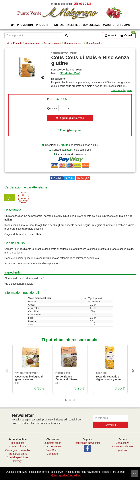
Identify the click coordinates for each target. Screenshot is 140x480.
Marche (108, 24)
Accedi (110, 35)
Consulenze (91, 24)
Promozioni (25, 24)
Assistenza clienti (17, 453)
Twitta (71, 178)
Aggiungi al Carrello (70, 118)
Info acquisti (17, 442)
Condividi (58, 178)
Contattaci (52, 453)
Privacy (17, 461)
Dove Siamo (52, 450)
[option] (27, 66)
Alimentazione (32, 43)
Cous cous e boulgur (75, 43)
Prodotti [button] (44, 24)
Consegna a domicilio (17, 450)
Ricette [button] (73, 24)
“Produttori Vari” (70, 73)
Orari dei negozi (53, 446)
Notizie (59, 24)
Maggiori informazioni (66, 475)
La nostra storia (52, 442)
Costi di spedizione (17, 457)
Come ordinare (17, 446)
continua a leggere (121, 90)
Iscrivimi (110, 425)
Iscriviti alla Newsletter (87, 442)
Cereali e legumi (52, 43)
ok (134, 473)
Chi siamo (123, 24)
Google (84, 178)
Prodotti (17, 43)
